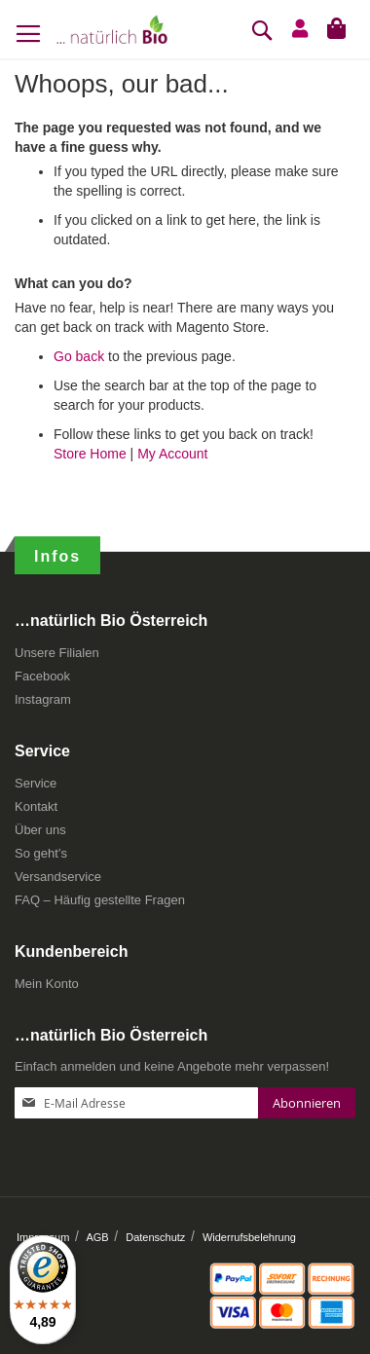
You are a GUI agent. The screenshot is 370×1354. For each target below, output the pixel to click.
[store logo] (111, 29)
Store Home (90, 453)
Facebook (42, 676)
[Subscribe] (306, 1102)
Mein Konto (47, 983)
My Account (172, 453)
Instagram (43, 699)
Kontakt (36, 806)
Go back (79, 356)
